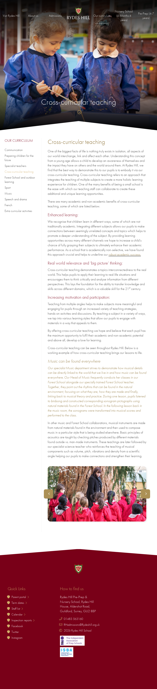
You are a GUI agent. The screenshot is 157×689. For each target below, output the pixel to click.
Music (8, 193)
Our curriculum (101, 16)
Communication (14, 150)
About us (33, 16)
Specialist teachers (15, 166)
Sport (8, 188)
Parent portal (20, 597)
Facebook (17, 626)
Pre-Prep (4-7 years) (146, 15)
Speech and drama (16, 199)
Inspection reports (22, 620)
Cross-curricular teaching (19, 172)
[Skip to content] (78, 112)
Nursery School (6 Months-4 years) (124, 15)
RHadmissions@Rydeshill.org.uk (82, 625)
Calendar (18, 614)
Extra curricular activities (18, 211)
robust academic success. (125, 254)
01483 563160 (73, 619)
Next (145, 494)
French (8, 205)
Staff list (17, 609)
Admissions (55, 16)
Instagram (17, 638)
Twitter (15, 632)
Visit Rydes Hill (11, 16)
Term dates (19, 603)
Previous (48, 494)
